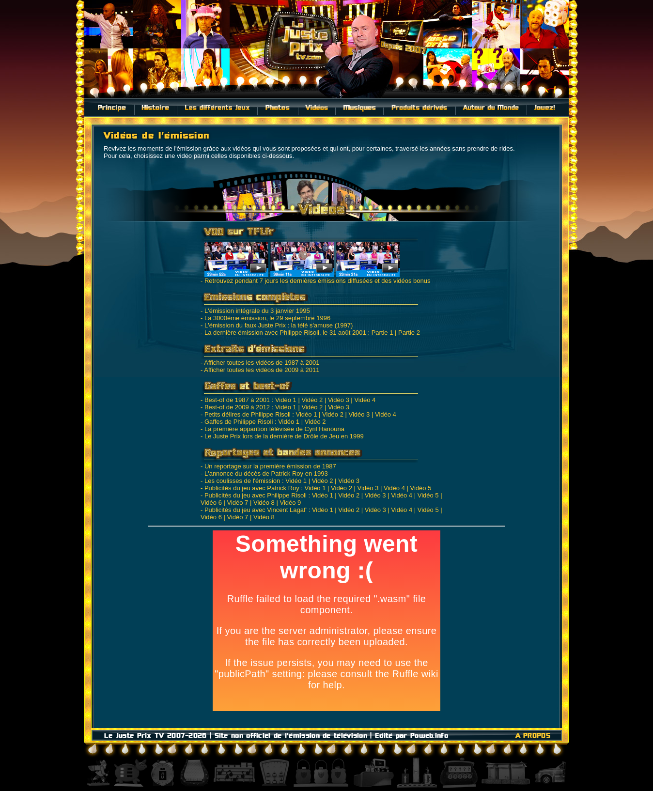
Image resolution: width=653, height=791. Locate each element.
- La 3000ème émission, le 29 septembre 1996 (265, 318)
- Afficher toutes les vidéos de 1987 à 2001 (260, 362)
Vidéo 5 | (430, 495)
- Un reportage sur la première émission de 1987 (268, 466)
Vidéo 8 (264, 517)
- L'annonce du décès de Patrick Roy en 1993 (264, 473)
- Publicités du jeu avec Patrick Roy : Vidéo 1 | (265, 488)
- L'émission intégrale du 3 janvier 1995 (255, 310)
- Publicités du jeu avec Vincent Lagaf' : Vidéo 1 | (269, 509)
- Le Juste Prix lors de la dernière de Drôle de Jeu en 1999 (282, 436)
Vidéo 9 (290, 502)
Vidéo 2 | (313, 399)
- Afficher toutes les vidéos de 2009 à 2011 (260, 369)
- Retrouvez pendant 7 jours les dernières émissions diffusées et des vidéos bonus (316, 277)
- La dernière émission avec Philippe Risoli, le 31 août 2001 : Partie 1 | (298, 332)
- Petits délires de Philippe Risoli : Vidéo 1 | (260, 414)
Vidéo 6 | (213, 502)
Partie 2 (409, 332)
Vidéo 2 (315, 421)
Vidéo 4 (364, 399)
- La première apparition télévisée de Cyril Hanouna (272, 429)
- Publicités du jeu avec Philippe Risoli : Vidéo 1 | (269, 495)
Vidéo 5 (421, 488)
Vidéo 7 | (239, 502)
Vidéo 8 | (265, 502)
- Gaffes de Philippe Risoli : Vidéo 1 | (252, 421)
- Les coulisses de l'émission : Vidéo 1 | (255, 480)
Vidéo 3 (338, 407)
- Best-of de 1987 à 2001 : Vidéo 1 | (250, 399)
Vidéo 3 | (340, 399)
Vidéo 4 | (396, 488)
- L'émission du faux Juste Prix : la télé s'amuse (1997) (277, 325)
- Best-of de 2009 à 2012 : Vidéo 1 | (250, 407)
